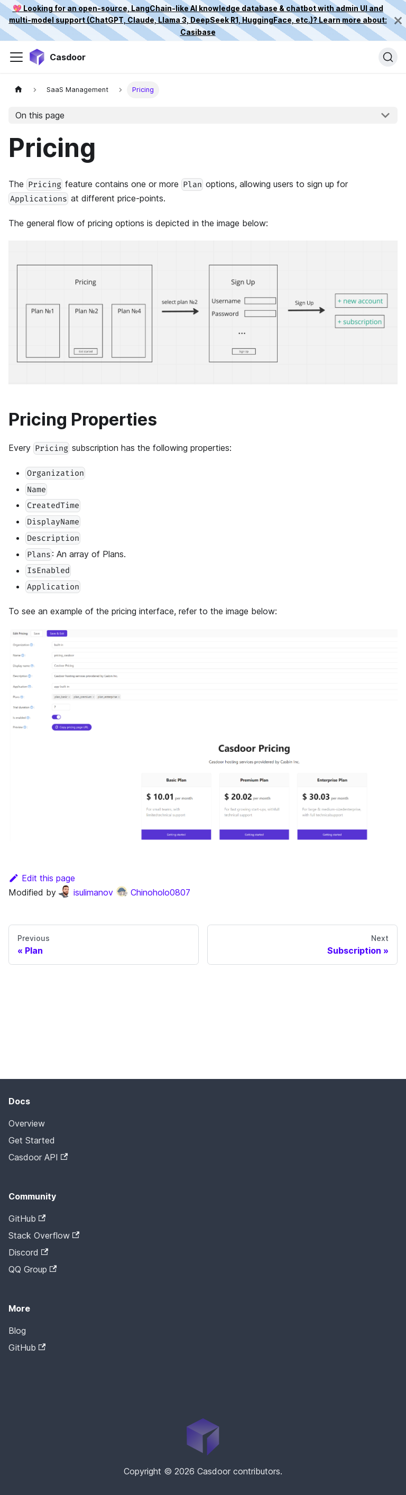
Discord (28, 1252)
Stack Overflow (43, 1235)
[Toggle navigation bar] (16, 57)
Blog (17, 1330)
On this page (39, 115)
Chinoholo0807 (152, 892)
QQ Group (32, 1269)
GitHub (26, 1218)
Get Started (31, 1140)
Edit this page (41, 878)
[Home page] (18, 89)
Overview (26, 1123)
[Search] (388, 57)
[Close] (398, 20)
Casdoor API (38, 1157)
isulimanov (85, 892)
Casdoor (53, 1364)
